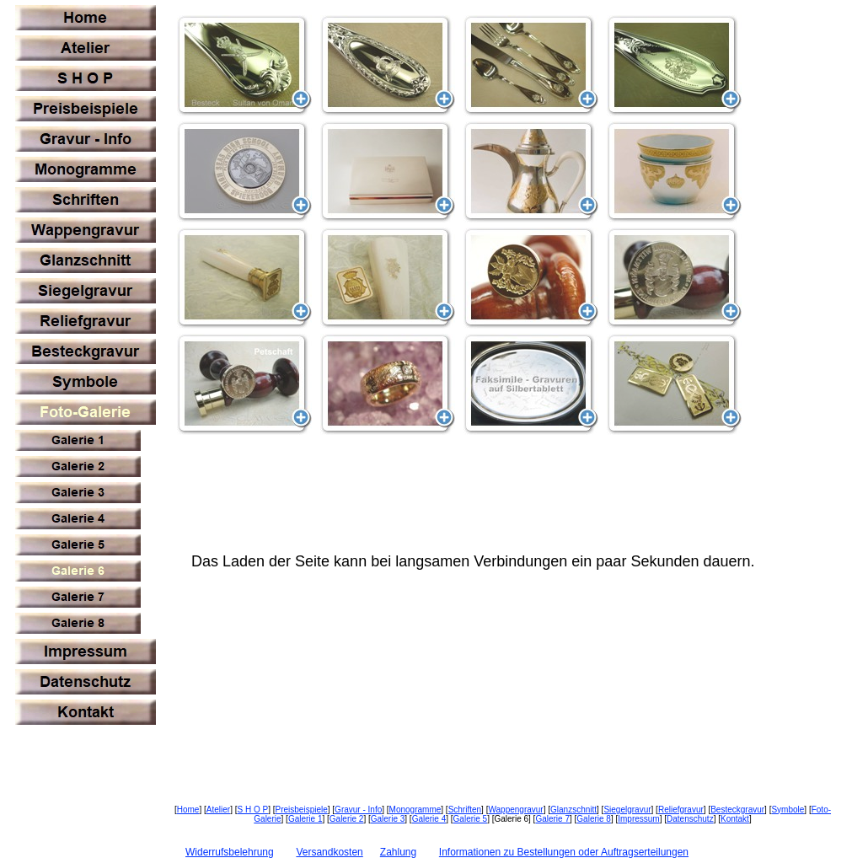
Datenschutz (690, 818)
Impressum (638, 818)
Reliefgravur (681, 809)
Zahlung (398, 852)
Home (188, 809)
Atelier (218, 809)
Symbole (787, 809)
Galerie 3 (388, 818)
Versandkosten (329, 852)
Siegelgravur (627, 809)
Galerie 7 (552, 818)
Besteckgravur (737, 809)
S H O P (252, 809)
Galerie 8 (593, 818)
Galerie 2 (347, 818)
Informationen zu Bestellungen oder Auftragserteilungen (564, 852)
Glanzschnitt (573, 809)
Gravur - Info (358, 809)
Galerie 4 (429, 818)
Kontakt (735, 818)
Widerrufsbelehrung (229, 852)
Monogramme (415, 809)
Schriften (464, 809)
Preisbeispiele (302, 809)
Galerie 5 (470, 818)
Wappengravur (515, 809)
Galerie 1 (305, 818)
